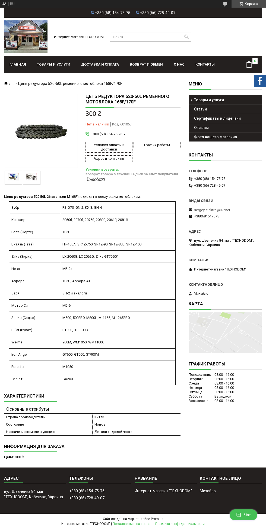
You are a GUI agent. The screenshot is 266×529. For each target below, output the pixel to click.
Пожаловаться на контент (133, 524)
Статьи (200, 109)
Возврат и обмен (146, 64)
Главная (18, 64)
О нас (179, 64)
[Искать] (186, 37)
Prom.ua (157, 519)
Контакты (205, 64)
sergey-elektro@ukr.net (212, 210)
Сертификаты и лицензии (217, 118)
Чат (243, 514)
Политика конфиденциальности (180, 524)
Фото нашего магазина (215, 137)
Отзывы (201, 127)
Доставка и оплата (100, 64)
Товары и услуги (53, 64)
